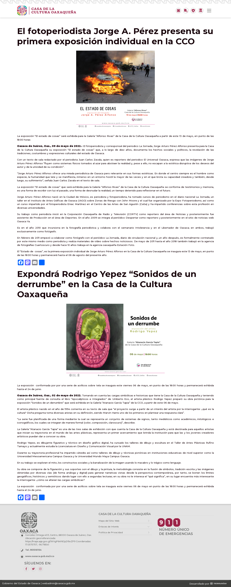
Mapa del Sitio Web (109, 520)
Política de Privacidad (111, 532)
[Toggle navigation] (209, 10)
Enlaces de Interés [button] (109, 526)
